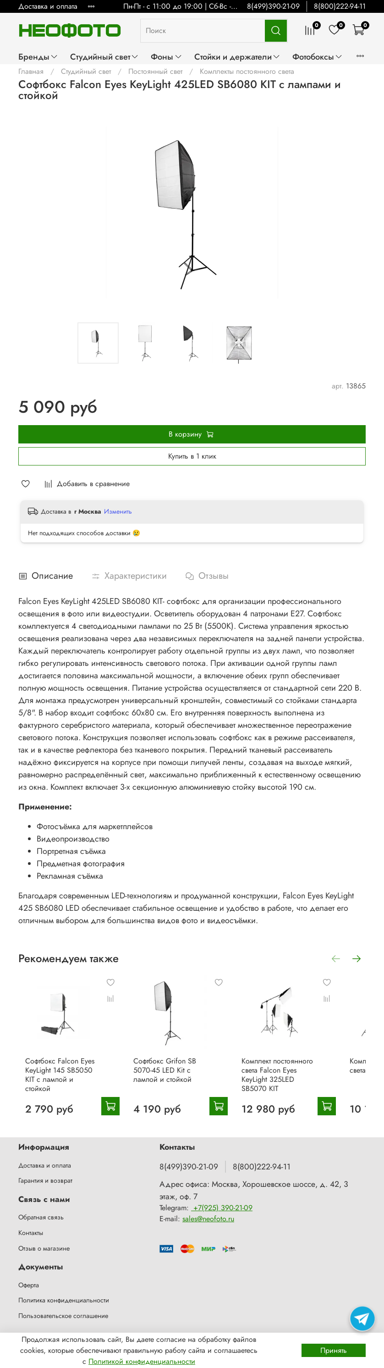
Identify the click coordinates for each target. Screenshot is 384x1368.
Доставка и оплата (47, 6)
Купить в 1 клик (192, 456)
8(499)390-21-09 (273, 6)
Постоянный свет (155, 71)
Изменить (118, 511)
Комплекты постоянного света (247, 71)
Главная (31, 71)
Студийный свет (104, 56)
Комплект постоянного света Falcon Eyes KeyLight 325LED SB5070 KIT (300, 1082)
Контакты (30, 1232)
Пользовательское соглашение (63, 1315)
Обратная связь (41, 1217)
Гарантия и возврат (45, 1180)
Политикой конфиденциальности (141, 1361)
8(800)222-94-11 (340, 6)
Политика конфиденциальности (63, 1300)
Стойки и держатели (237, 56)
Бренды (38, 56)
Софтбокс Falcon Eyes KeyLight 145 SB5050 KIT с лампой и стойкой (60, 1082)
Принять (333, 1350)
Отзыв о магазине (44, 1248)
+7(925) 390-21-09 (221, 1207)
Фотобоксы (317, 56)
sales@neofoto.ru (208, 1218)
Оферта (28, 1285)
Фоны (166, 56)
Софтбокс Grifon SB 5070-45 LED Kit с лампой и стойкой (180, 1082)
